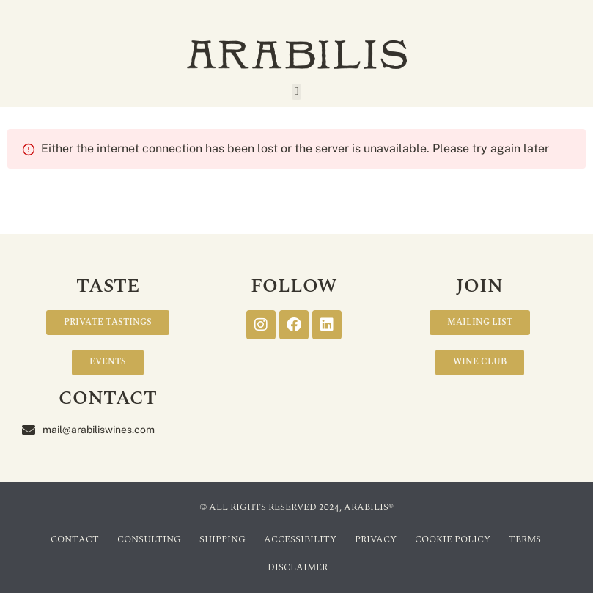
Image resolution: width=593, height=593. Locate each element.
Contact (75, 539)
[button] (296, 92)
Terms (525, 539)
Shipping (222, 539)
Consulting (149, 539)
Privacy (376, 539)
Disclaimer (298, 567)
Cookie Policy (452, 539)
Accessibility (300, 539)
